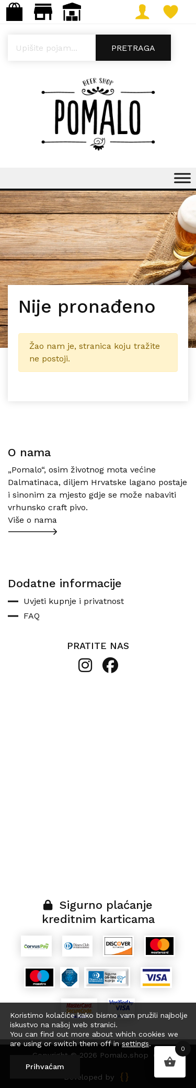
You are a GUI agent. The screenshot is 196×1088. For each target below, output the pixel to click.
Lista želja (175, 12)
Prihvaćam (45, 1066)
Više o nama (32, 520)
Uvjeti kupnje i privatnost (74, 601)
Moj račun (146, 12)
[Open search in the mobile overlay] (98, 48)
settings (135, 1043)
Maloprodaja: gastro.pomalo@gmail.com (43, 12)
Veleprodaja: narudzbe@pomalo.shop (72, 12)
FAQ (32, 616)
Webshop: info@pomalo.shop (14, 12)
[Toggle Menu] (182, 178)
